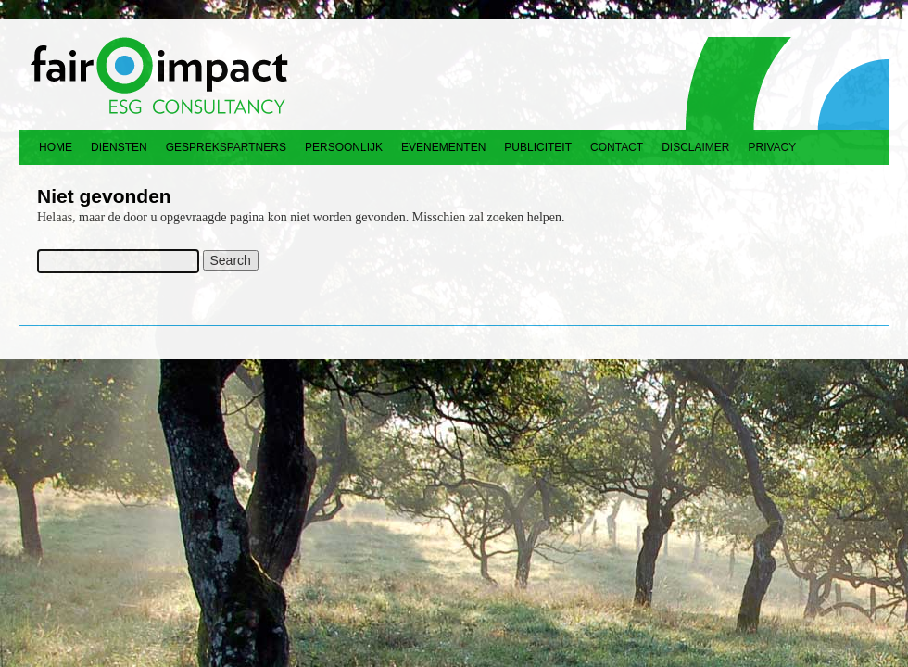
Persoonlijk (344, 147)
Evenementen (443, 147)
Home (55, 147)
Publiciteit (538, 147)
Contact (616, 147)
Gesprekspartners (226, 147)
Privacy (773, 147)
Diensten (119, 147)
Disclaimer (695, 147)
